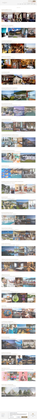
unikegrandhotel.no (13, 42)
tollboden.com (19, 260)
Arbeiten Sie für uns (3, 414)
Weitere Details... (11, 415)
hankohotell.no (22, 167)
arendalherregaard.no (18, 151)
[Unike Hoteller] (33, 413)
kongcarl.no (13, 26)
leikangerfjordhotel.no (14, 89)
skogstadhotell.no (16, 229)
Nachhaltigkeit (2, 416)
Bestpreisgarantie (3, 415)
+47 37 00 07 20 (25, 2)
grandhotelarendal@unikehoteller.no (31, 2)
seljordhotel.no (13, 120)
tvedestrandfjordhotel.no (21, 136)
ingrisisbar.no (2, 370)
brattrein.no (13, 198)
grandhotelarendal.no (11, 73)
